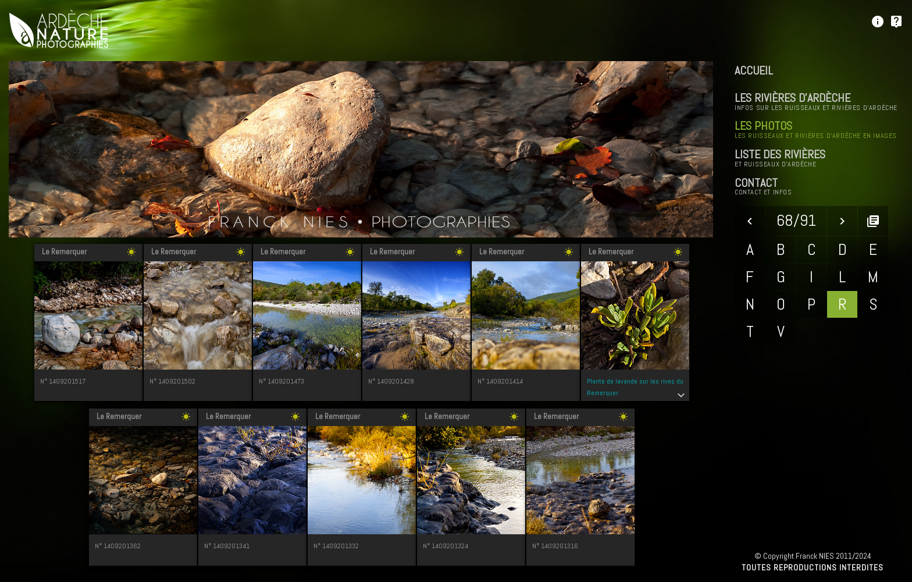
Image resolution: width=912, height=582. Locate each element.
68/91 (796, 220)
